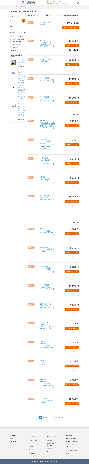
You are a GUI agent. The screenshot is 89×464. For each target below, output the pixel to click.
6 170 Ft (74, 178)
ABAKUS (15, 42)
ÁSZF (67, 453)
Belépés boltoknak (71, 438)
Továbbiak (14, 50)
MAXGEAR (16, 36)
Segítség (49, 440)
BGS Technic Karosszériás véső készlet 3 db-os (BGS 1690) (46, 43)
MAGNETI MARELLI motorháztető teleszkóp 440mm (46, 344)
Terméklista (32, 453)
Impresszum (50, 452)
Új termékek (32, 436)
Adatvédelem (51, 448)
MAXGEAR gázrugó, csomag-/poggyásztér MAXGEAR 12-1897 (48, 326)
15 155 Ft (74, 197)
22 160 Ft (74, 60)
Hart (14, 47)
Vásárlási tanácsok (52, 436)
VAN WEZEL (16, 39)
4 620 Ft (74, 305)
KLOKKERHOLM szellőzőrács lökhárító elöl (46, 306)
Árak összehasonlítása (70, 27)
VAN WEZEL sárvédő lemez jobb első (47, 80)
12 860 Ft (74, 399)
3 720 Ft (74, 121)
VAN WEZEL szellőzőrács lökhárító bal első (46, 99)
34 (63, 417)
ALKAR (15, 44)
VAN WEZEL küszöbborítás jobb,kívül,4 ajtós (46, 287)
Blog (11, 438)
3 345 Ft (74, 248)
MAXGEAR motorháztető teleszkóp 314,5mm (47, 268)
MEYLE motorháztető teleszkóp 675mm (46, 179)
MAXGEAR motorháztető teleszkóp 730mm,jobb (45, 161)
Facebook (13, 441)
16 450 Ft (74, 41)
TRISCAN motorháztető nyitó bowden (47, 400)
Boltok (31, 446)
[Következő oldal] (66, 417)
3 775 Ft (74, 324)
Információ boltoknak (72, 441)
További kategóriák (34, 450)
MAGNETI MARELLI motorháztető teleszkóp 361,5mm (47, 382)
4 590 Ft (74, 342)
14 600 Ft (74, 79)
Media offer (69, 457)
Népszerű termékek (34, 440)
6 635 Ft (74, 361)
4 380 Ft (74, 380)
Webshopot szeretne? (72, 450)
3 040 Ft (74, 159)
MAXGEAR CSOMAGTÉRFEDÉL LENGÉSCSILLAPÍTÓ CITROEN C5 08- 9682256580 (47, 124)
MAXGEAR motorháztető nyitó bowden (47, 249)
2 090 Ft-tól (72, 23)
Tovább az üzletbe (71, 45)
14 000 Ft (74, 98)
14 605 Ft (74, 286)
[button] (77, 4)
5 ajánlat (76, 31)
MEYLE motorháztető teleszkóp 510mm (46, 230)
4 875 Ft (74, 140)
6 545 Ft (74, 229)
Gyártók (31, 443)
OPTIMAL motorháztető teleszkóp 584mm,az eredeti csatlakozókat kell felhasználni (46, 144)
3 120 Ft (74, 267)
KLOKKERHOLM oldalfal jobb (46, 60)
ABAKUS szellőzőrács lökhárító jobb (45, 362)
